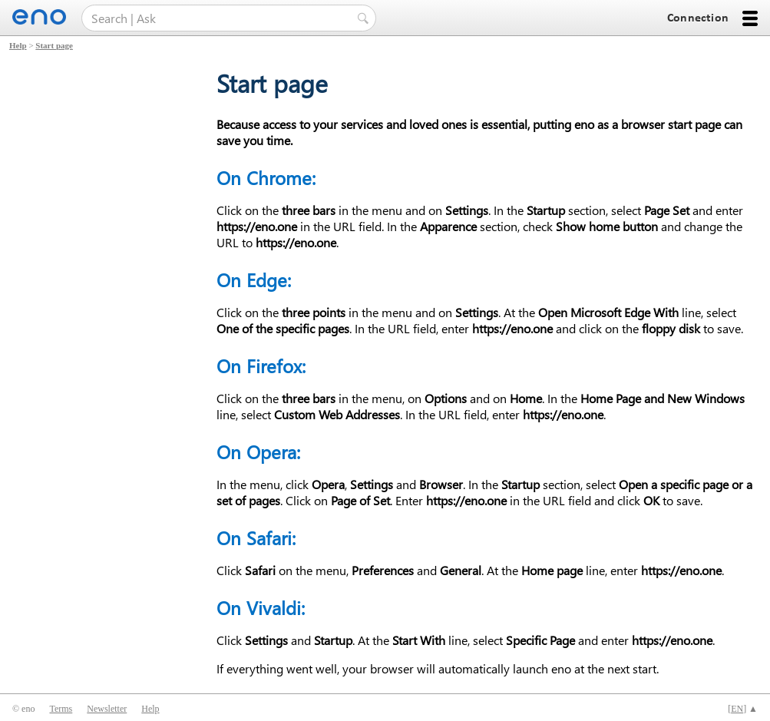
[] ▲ (743, 708)
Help (18, 45)
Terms (60, 708)
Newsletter (107, 708)
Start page (54, 45)
